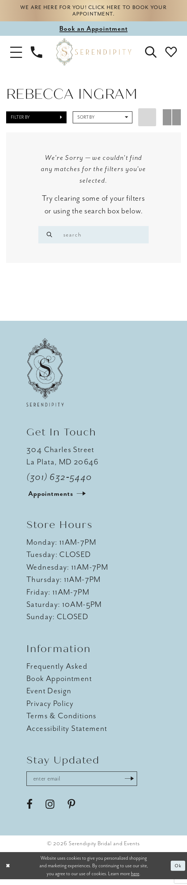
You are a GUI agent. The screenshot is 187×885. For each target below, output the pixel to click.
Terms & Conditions (61, 720)
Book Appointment (59, 683)
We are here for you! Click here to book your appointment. (93, 11)
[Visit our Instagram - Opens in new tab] (50, 810)
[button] (15, 54)
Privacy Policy (49, 708)
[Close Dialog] (9, 871)
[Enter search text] (93, 237)
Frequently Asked (57, 670)
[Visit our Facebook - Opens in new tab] (29, 810)
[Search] (50, 237)
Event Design (48, 695)
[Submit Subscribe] (140, 784)
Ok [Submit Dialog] (177, 871)
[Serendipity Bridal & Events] (93, 54)
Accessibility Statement (66, 733)
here (135, 879)
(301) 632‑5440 (59, 481)
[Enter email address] (87, 784)
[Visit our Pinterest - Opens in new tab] (71, 810)
